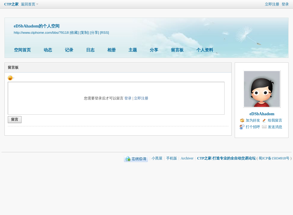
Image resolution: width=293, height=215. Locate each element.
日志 (90, 50)
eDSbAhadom (261, 114)
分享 (154, 50)
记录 (69, 50)
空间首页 (22, 50)
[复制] (84, 32)
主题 (133, 50)
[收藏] (74, 32)
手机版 (171, 158)
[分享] (94, 32)
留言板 (177, 50)
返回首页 (28, 4)
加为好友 (253, 120)
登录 (285, 4)
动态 (48, 50)
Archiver (187, 158)
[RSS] (104, 32)
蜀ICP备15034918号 (274, 158)
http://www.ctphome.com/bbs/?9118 (41, 32)
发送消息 (275, 127)
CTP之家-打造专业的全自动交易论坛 (226, 158)
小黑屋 (157, 158)
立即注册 (272, 4)
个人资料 (204, 50)
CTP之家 (11, 4)
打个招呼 (253, 127)
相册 (111, 50)
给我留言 (275, 120)
